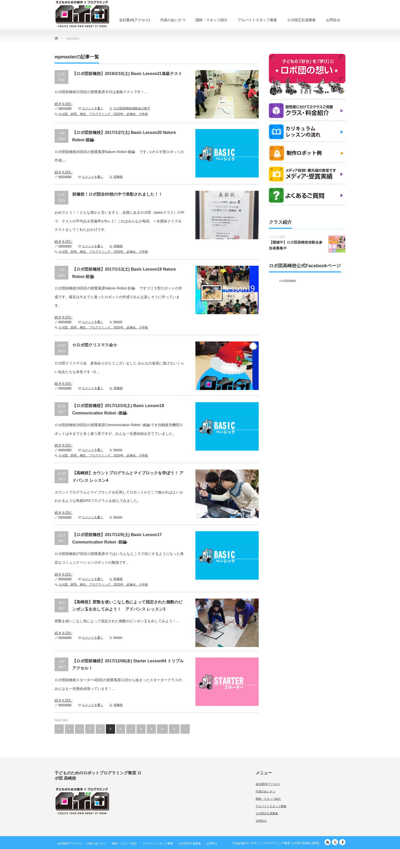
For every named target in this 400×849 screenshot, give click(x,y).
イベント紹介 (277, 236)
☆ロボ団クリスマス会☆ (94, 345)
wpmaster (65, 108)
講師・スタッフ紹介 (211, 20)
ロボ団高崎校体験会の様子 (132, 108)
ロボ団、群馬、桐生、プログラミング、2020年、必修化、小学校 (103, 114)
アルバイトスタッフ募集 (257, 20)
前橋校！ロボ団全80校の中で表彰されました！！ (117, 194)
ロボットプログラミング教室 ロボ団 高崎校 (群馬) (285, 843)
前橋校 (118, 177)
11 (174, 728)
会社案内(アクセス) (134, 20)
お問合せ (333, 20)
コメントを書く (92, 108)
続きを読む (63, 104)
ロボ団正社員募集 (301, 20)
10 (162, 728)
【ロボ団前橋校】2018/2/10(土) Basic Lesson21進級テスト (127, 73)
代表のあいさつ (172, 20)
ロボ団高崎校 (287, 280)
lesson (118, 321)
